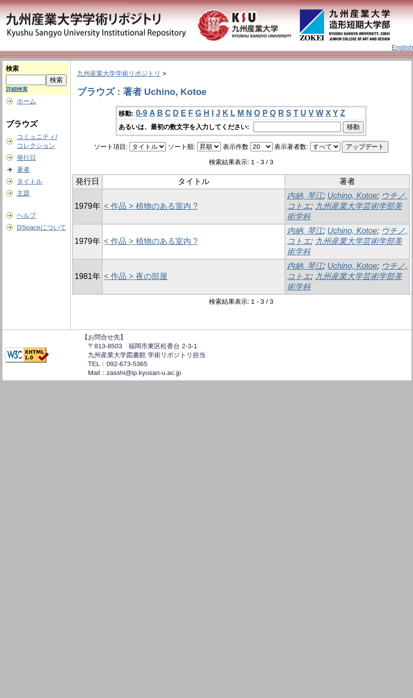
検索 (12, 68)
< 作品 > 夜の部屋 (135, 276)
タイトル (29, 181)
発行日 (26, 157)
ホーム (26, 101)
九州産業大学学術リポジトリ (119, 73)
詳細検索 (17, 89)
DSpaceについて (41, 227)
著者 (23, 169)
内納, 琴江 (305, 195)
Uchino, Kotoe (352, 195)
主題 (23, 193)
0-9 (141, 113)
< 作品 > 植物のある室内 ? (151, 206)
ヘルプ (26, 215)
